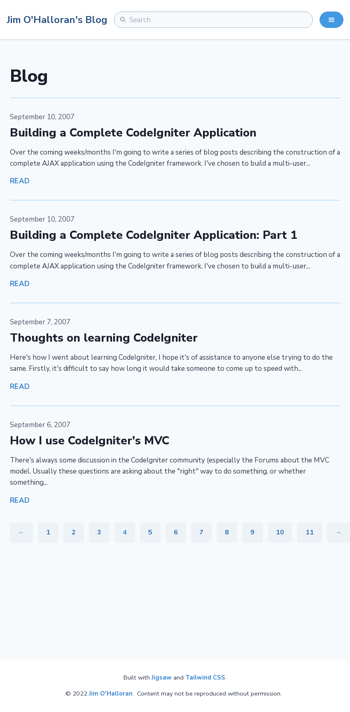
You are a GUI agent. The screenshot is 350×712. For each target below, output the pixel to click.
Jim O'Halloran (111, 693)
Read (20, 181)
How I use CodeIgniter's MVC (89, 440)
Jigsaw (162, 677)
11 (310, 532)
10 (280, 532)
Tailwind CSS (205, 677)
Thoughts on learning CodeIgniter (104, 338)
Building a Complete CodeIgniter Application (133, 133)
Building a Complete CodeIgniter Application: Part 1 (153, 235)
